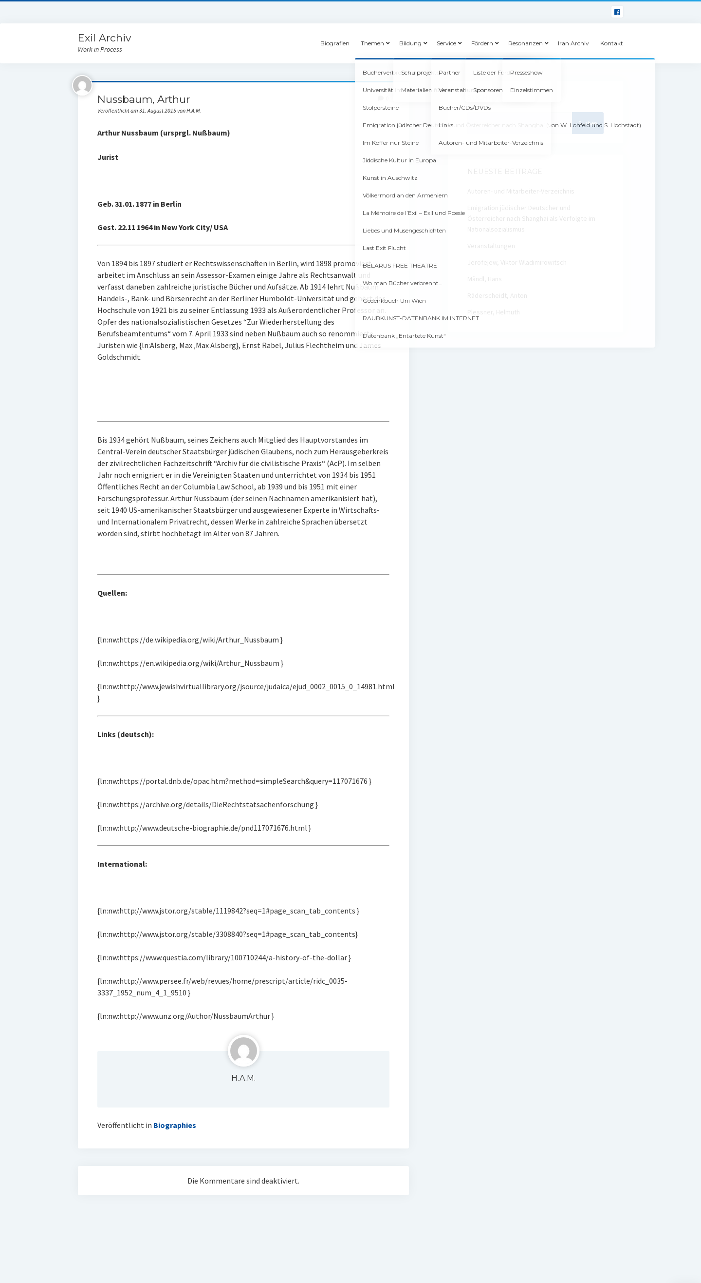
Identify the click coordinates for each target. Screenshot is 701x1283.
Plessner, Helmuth (493, 312)
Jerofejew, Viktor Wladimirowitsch (517, 262)
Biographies (174, 1125)
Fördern (482, 43)
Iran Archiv (573, 43)
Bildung (410, 43)
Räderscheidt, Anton (497, 295)
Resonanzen (525, 43)
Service (446, 43)
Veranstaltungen (491, 245)
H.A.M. (243, 1078)
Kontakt (611, 43)
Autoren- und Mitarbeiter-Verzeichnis (520, 191)
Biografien (335, 43)
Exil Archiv (104, 38)
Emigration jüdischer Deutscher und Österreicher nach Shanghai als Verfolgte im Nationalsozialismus (531, 218)
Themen (372, 43)
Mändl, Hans (484, 278)
